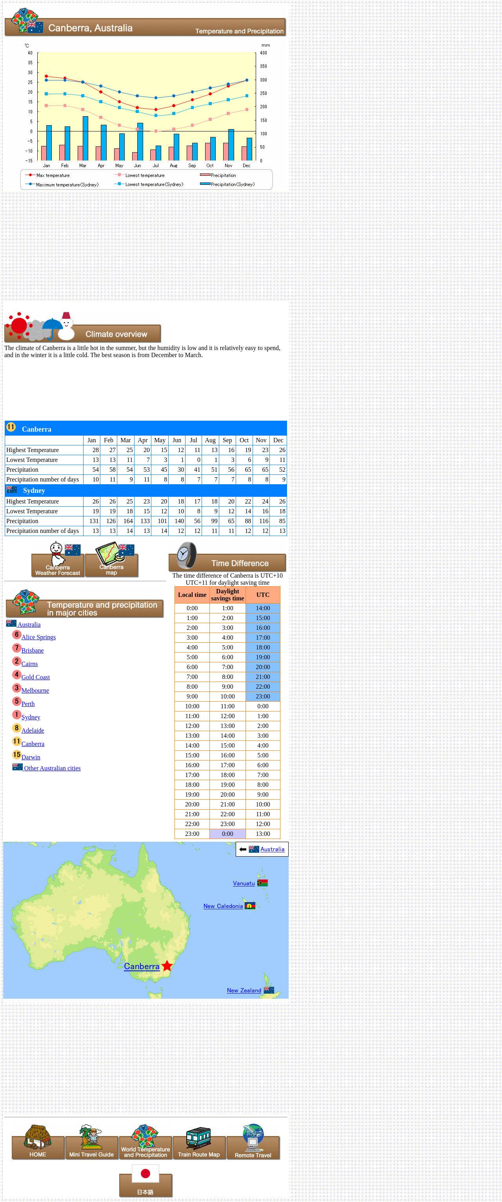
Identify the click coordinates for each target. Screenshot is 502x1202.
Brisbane (28, 650)
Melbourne (30, 690)
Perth (23, 703)
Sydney (26, 717)
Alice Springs (34, 637)
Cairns (25, 663)
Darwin (26, 757)
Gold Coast (31, 677)
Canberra (28, 744)
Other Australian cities (46, 768)
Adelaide (28, 730)
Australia (23, 624)
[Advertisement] (238, 246)
